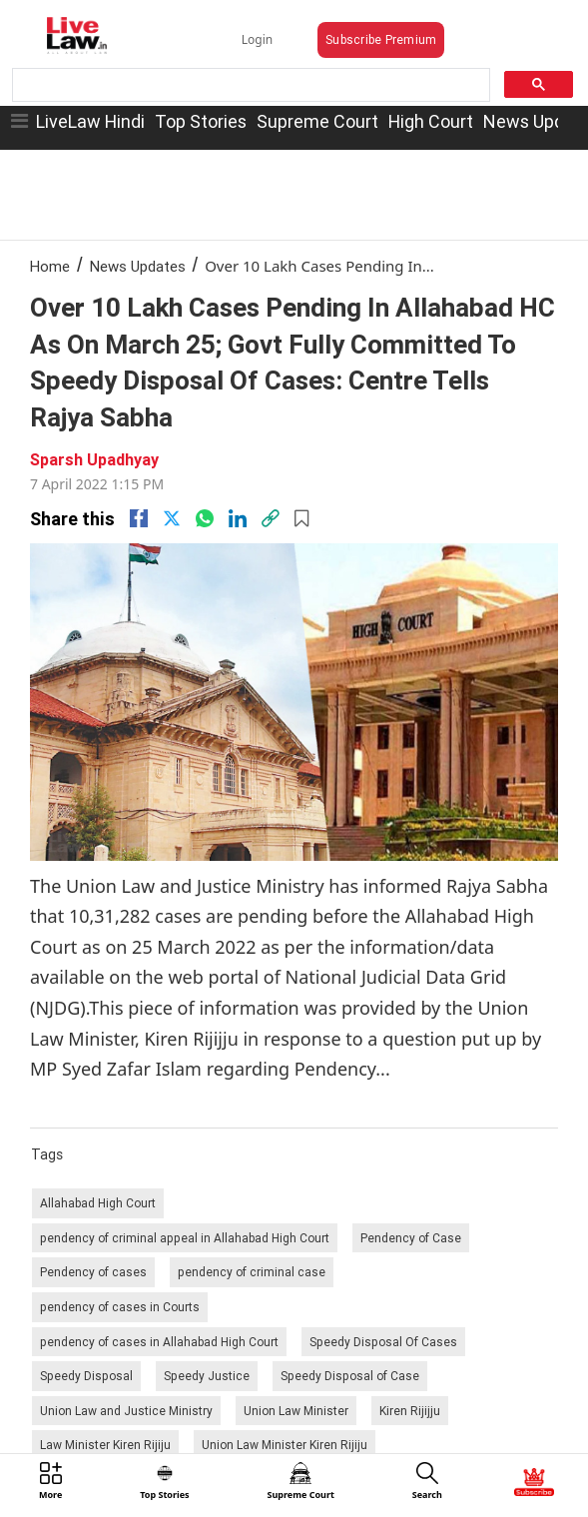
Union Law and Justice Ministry (126, 1410)
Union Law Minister (296, 1410)
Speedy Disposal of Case (350, 1375)
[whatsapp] (205, 518)
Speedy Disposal (86, 1375)
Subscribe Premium (380, 39)
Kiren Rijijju (409, 1410)
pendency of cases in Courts (120, 1306)
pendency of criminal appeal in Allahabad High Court (184, 1237)
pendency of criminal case (251, 1271)
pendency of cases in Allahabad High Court (159, 1341)
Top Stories (201, 121)
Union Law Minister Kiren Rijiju (284, 1444)
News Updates (138, 266)
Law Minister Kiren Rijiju (105, 1444)
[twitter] (172, 518)
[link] (271, 518)
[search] (249, 85)
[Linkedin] (238, 518)
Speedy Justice (207, 1375)
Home (50, 266)
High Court (430, 121)
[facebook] (139, 518)
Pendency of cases (93, 1271)
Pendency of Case (410, 1237)
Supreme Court (317, 121)
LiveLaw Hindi (90, 121)
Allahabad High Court (98, 1202)
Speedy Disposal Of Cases (383, 1341)
